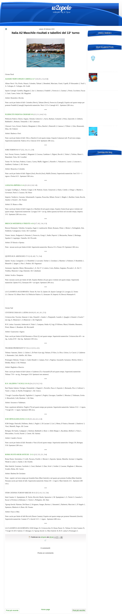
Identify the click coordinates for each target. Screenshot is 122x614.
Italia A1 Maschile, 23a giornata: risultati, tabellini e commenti (108, 76)
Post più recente (12, 610)
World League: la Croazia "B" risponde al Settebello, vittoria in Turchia (108, 130)
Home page (45, 609)
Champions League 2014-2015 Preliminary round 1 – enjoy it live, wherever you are (103, 95)
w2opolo (61, 7)
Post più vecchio (79, 610)
